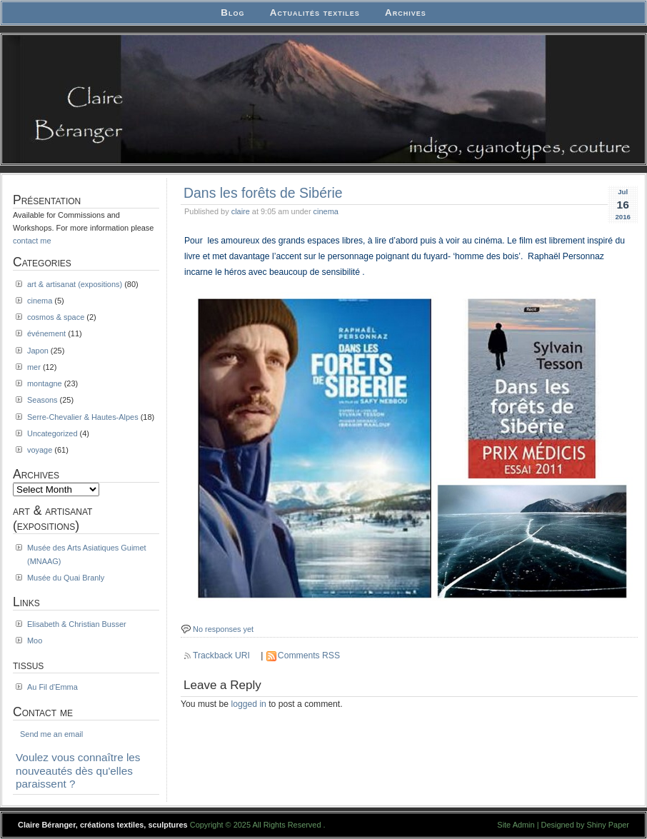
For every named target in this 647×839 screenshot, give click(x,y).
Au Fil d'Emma (52, 687)
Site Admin (515, 824)
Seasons (42, 400)
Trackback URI (221, 655)
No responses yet (223, 629)
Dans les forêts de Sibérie (263, 193)
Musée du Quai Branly (65, 577)
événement (46, 333)
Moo (34, 640)
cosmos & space (55, 317)
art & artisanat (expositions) (74, 284)
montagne (44, 383)
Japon (38, 350)
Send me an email (51, 734)
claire (240, 211)
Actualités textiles (315, 12)
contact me (32, 240)
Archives (405, 12)
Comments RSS (309, 655)
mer (34, 367)
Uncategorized (52, 433)
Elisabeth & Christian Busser (76, 624)
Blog (232, 12)
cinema (326, 211)
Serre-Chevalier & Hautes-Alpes (83, 417)
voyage (39, 450)
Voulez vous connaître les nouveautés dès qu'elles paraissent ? (78, 770)
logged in (248, 704)
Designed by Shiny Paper (585, 824)
